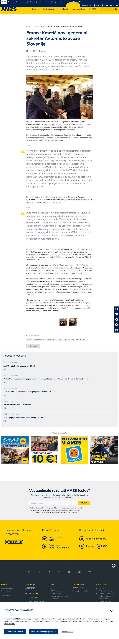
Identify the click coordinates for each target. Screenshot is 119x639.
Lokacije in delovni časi (59, 595)
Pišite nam (54, 598)
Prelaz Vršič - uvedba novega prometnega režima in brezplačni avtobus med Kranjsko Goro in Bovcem (46, 378)
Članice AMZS (56, 592)
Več (4, 369)
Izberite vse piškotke (15, 631)
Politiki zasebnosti (72, 511)
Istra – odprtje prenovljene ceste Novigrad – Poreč (24, 416)
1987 (37, 597)
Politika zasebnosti (105, 590)
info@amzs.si (5, 594)
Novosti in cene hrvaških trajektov (17, 403)
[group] (53, 320)
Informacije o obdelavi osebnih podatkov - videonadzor (106, 595)
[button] (116, 9)
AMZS (53, 587)
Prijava (84, 502)
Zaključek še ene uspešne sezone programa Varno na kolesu (29, 391)
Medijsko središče (81, 590)
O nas (51, 583)
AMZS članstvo (56, 590)
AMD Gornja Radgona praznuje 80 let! (19, 365)
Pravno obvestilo (105, 600)
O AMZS (29, 26)
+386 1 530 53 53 (39, 600)
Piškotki (101, 587)
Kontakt (4, 583)
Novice (37, 26)
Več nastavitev (68, 631)
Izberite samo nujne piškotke (44, 631)
